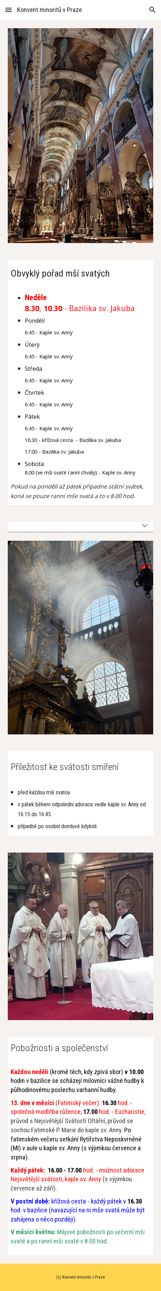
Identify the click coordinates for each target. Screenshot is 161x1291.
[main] (81, 272)
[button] (8, 9)
